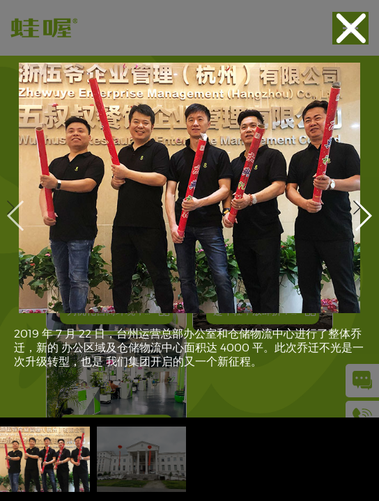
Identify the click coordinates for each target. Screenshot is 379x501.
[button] (362, 215)
